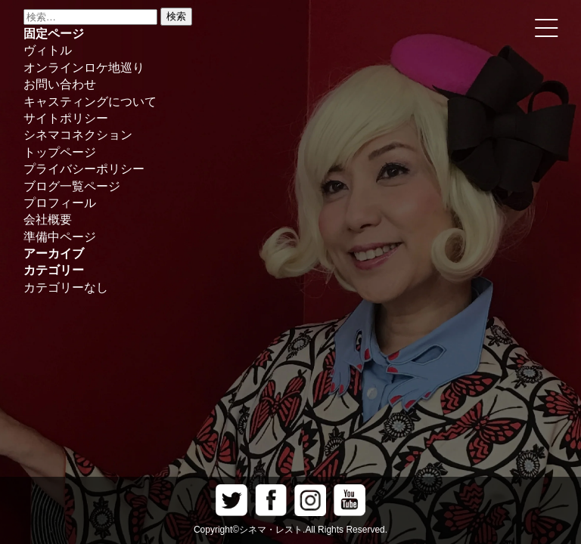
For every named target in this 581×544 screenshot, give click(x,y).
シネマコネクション (77, 134)
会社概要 (47, 219)
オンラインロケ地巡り (83, 67)
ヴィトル (47, 50)
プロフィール (59, 202)
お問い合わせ (59, 84)
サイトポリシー (65, 118)
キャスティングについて (90, 101)
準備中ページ (59, 236)
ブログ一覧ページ (71, 186)
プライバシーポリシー (83, 168)
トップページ (59, 152)
